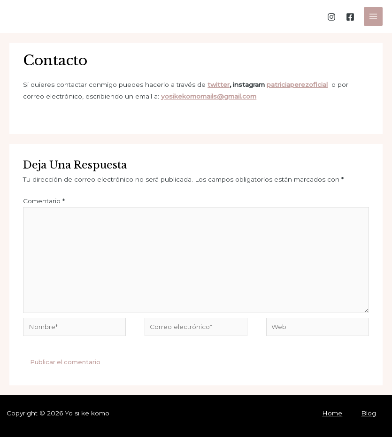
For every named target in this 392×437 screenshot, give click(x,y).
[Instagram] (331, 17)
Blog (368, 413)
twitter (219, 84)
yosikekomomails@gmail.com (208, 96)
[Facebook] (350, 17)
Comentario (44, 201)
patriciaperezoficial (297, 84)
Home (332, 413)
